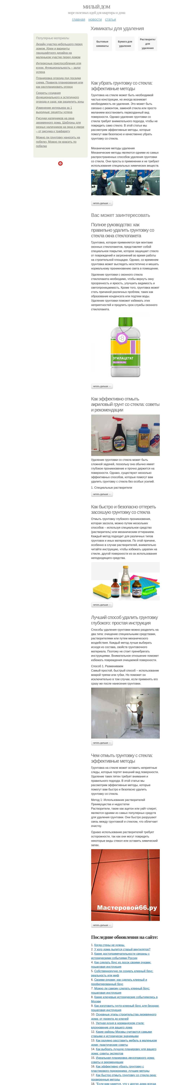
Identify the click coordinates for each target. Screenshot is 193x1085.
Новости (95, 19)
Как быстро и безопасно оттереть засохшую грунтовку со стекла (123, 509)
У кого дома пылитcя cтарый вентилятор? (122, 949)
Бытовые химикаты (102, 43)
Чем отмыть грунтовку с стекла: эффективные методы (122, 758)
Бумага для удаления (125, 43)
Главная (78, 19)
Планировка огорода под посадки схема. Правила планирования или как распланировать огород (59, 82)
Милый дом (96, 7)
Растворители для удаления (147, 44)
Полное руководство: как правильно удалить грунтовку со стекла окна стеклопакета (122, 230)
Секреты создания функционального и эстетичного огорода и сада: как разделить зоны (60, 97)
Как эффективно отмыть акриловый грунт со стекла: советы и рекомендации (125, 404)
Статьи (110, 19)
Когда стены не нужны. (109, 945)
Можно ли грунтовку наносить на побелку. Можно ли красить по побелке (58, 142)
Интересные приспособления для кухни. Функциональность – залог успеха (58, 68)
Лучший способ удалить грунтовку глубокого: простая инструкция (124, 620)
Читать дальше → (102, 203)
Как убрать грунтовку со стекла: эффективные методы (121, 85)
